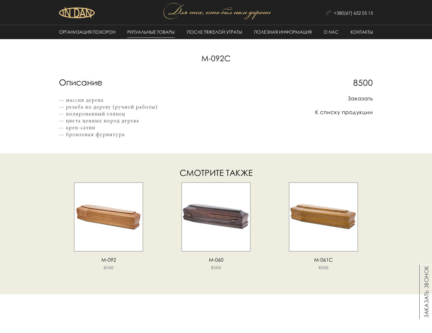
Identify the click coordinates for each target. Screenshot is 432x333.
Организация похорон (87, 32)
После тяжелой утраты (214, 32)
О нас (331, 32)
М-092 (108, 260)
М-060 (216, 260)
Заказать (360, 98)
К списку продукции (344, 112)
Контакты (361, 32)
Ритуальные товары (151, 32)
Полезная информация (283, 32)
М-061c (323, 260)
